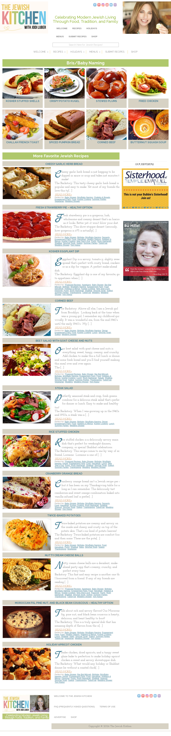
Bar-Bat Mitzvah (101, 374)
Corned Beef (106, 142)
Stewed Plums (106, 101)
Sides (81, 547)
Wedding (96, 292)
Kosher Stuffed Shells (22, 101)
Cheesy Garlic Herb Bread (64, 164)
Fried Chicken (148, 101)
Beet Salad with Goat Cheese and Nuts (64, 340)
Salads (101, 378)
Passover (59, 291)
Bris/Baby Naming (85, 197)
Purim (93, 241)
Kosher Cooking (84, 199)
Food (74, 199)
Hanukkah (81, 239)
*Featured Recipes (73, 285)
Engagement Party (63, 199)
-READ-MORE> (63, 194)
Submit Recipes (78, 36)
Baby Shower (70, 197)
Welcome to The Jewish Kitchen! (73, 696)
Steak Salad (64, 388)
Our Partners (144, 164)
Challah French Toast (22, 142)
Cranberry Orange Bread (64, 473)
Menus (60, 36)
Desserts (106, 237)
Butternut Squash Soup (148, 142)
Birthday (80, 237)
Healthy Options (94, 239)
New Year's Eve (83, 241)
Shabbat (58, 243)
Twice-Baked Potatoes (64, 515)
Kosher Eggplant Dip (64, 251)
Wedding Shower (72, 201)
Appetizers (86, 285)
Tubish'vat (102, 243)
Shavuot (58, 507)
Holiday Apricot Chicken (64, 644)
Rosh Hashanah (104, 241)
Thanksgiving (75, 292)
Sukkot (79, 243)
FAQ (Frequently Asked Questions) (74, 706)
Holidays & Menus (72, 289)
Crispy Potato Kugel (65, 101)
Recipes (76, 28)
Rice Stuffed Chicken (64, 431)
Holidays (91, 28)
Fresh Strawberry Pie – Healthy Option (64, 207)
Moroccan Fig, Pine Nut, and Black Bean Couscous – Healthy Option (64, 602)
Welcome (62, 28)
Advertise (60, 717)
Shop (94, 36)
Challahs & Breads (102, 197)
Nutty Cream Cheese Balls (64, 555)
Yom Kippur (75, 245)
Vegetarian (59, 201)
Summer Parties (99, 199)
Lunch (94, 332)
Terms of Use (107, 706)
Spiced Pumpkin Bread (64, 142)
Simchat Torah (69, 243)
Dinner (105, 330)
